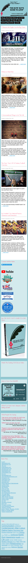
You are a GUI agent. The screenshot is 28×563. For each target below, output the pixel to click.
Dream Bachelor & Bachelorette (9, 483)
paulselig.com (5, 482)
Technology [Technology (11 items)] (16, 545)
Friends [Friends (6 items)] (9, 535)
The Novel (21, 17)
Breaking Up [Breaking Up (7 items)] (17, 524)
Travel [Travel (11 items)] (21, 545)
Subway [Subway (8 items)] (12, 545)
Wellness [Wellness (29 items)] (14, 547)
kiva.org (3, 474)
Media (14, 20)
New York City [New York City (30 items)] (20, 541)
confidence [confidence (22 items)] (17, 526)
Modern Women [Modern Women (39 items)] (7, 541)
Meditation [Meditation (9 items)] (20, 539)
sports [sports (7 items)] (9, 545)
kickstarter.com (5, 478)
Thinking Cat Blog (6, 507)
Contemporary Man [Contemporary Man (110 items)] (10, 528)
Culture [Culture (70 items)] (22, 528)
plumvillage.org (5, 480)
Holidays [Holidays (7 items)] (22, 537)
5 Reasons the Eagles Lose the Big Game (13, 27)
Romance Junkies (6, 505)
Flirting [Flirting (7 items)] (2, 535)
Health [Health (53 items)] (18, 537)
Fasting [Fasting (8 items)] (17, 532)
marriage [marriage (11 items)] (11, 539)
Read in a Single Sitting (7, 510)
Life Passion (4, 487)
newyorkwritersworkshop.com (9, 476)
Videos (19, 20)
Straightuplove (5, 486)
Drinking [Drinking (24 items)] (3, 532)
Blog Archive (10, 22)
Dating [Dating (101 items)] (4, 530)
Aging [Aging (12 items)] (7, 524)
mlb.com (3, 466)
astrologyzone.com (6, 468)
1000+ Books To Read (7, 497)
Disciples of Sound (6, 502)
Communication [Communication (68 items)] (7, 526)
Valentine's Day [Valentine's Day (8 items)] (4, 547)
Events (3, 22)
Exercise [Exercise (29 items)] (9, 532)
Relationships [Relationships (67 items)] (15, 544)
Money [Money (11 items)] (14, 541)
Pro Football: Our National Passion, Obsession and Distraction (11, 214)
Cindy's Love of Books (7, 498)
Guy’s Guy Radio (6, 20)
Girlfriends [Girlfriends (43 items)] (14, 535)
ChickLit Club (5, 499)
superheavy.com (5, 479)
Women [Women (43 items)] (20, 547)
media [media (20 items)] (15, 540)
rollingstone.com (5, 463)
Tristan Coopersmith (7, 511)
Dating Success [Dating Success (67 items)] (14, 530)
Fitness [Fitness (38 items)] (21, 532)
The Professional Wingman (8, 492)
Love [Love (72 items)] (7, 540)
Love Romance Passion (7, 506)
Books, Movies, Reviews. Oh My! (10, 509)
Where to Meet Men (7, 72)
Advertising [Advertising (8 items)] (3, 524)
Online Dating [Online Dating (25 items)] (5, 543)
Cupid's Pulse (5, 484)
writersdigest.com (6, 467)
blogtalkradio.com (6, 470)
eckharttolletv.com (6, 472)
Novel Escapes (5, 490)
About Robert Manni (11, 17)
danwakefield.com (6, 475)
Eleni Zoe (4, 503)
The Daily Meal (5, 494)
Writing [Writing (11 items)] (3, 548)
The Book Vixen (5, 491)
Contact (17, 22)
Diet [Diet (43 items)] (21, 530)
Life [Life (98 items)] (3, 539)
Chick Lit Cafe (5, 488)
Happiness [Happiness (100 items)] (10, 537)
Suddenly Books (5, 495)
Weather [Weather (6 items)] (9, 547)
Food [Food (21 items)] (5, 535)
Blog (2, 17)
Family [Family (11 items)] (14, 532)
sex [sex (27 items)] (22, 543)
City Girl (3, 501)
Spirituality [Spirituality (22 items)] (4, 545)
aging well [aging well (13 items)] (11, 524)
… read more (22, 64)
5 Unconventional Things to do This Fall (12, 115)
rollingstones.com (6, 464)
